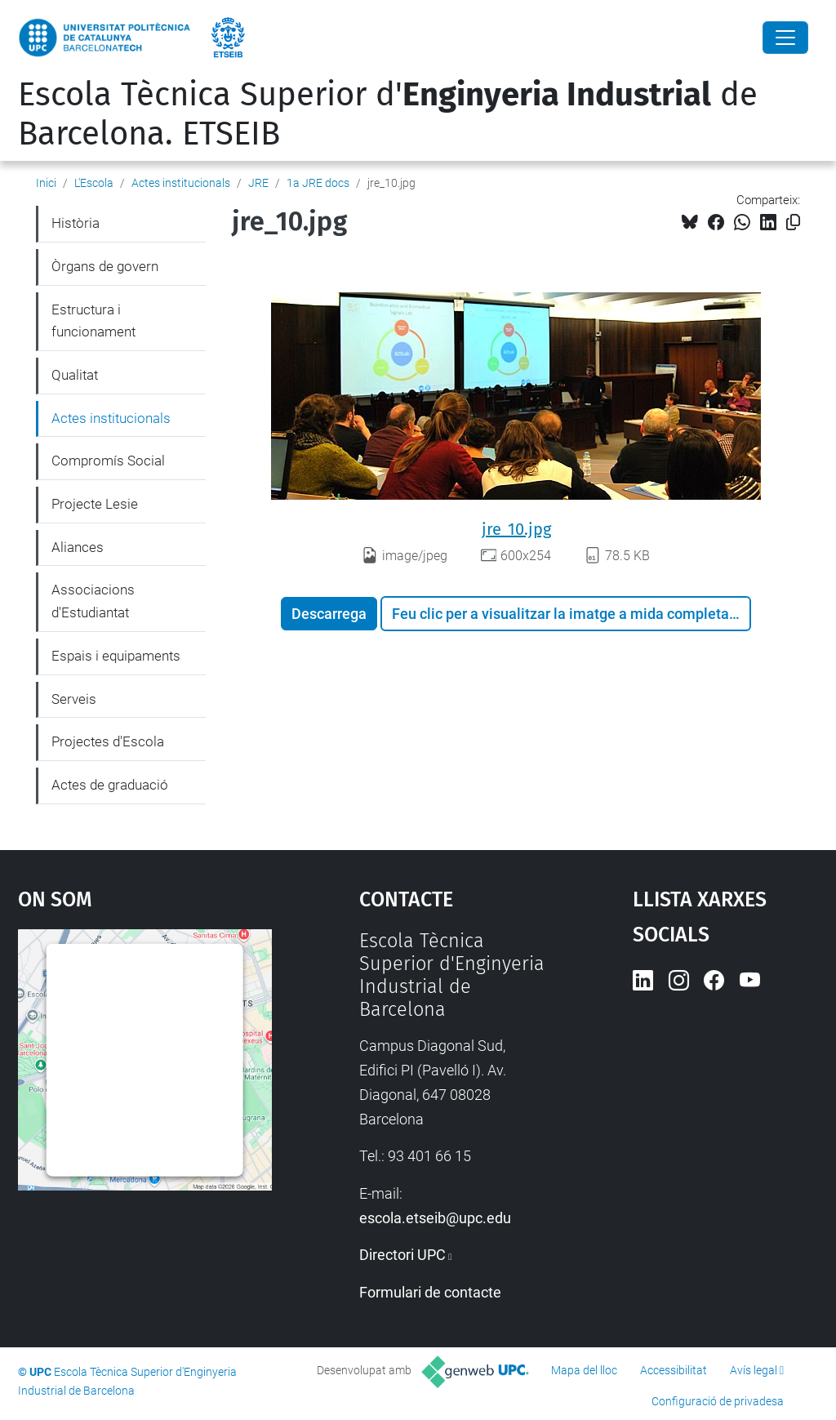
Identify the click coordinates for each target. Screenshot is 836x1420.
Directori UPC (402, 1254)
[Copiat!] (793, 222)
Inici (46, 182)
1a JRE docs (318, 182)
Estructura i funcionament (93, 321)
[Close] (785, 37)
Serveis (73, 699)
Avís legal (753, 1370)
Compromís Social (108, 460)
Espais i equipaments (115, 656)
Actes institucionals (180, 182)
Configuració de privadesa (717, 1401)
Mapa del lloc (584, 1370)
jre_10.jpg (516, 529)
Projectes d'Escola (107, 741)
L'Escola (93, 182)
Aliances (77, 547)
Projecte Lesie (94, 504)
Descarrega (329, 613)
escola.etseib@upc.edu (435, 1217)
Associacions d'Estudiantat (93, 601)
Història (75, 223)
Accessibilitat (673, 1370)
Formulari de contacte (430, 1292)
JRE (258, 182)
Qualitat (74, 375)
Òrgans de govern (104, 266)
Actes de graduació (109, 785)
